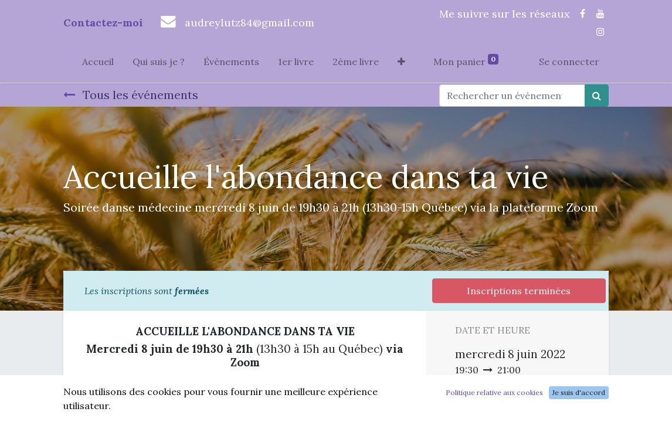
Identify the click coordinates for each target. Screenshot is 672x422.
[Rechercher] (597, 95)
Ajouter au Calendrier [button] (517, 414)
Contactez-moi (103, 22)
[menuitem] (98, 64)
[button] (401, 64)
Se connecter (569, 61)
